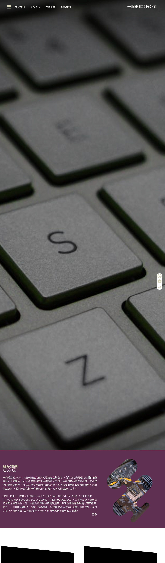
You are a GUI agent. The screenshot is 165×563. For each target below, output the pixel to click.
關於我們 (20, 6)
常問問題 (50, 6)
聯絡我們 (66, 6)
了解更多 (35, 6)
